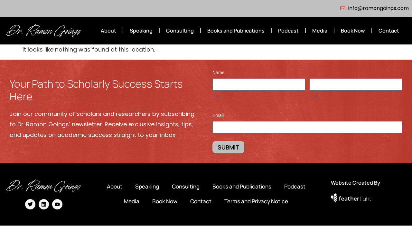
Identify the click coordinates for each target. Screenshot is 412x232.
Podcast (288, 30)
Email (218, 115)
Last (313, 96)
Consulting (180, 30)
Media (319, 30)
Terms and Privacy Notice (256, 201)
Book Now (353, 30)
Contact (389, 30)
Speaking (141, 30)
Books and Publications (236, 30)
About (108, 30)
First (216, 96)
